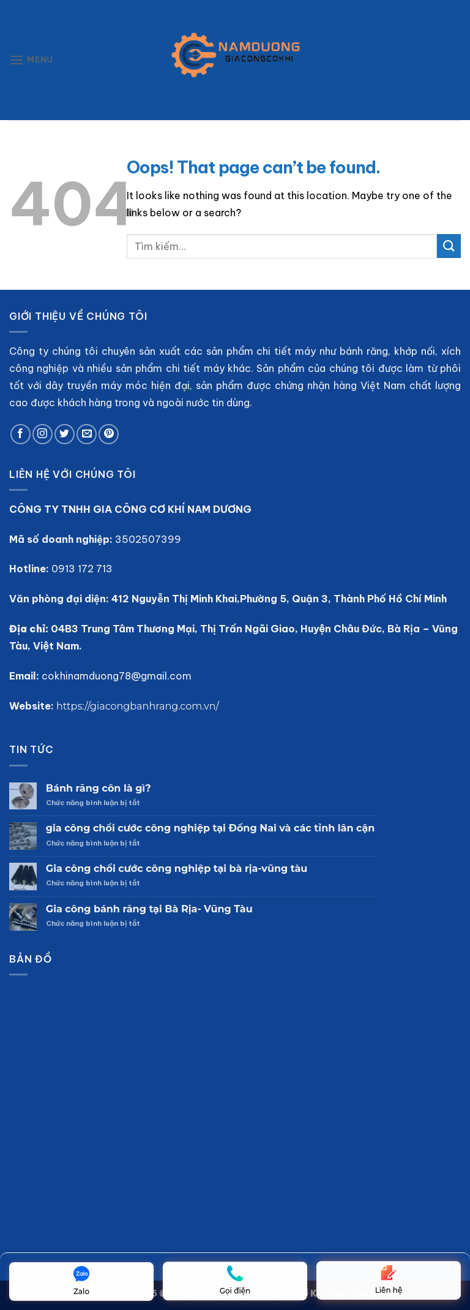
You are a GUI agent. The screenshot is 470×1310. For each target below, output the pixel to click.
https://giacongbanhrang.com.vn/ (137, 706)
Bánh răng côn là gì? (98, 788)
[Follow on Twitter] (64, 434)
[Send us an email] (86, 434)
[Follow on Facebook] (20, 434)
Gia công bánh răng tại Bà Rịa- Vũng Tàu (149, 909)
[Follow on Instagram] (42, 434)
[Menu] (31, 60)
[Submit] (449, 246)
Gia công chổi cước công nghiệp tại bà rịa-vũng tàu (176, 868)
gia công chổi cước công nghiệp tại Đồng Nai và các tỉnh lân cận (210, 828)
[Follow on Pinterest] (109, 434)
